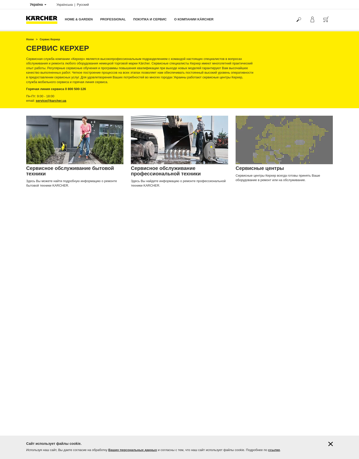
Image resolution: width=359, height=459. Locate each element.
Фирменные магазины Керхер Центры (52, 399)
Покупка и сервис (150, 19)
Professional (113, 19)
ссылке (274, 450)
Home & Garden (79, 19)
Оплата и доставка (39, 317)
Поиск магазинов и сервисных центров (53, 403)
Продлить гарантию (39, 325)
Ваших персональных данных (132, 450)
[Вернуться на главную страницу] (43, 19)
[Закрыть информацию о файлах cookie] (330, 444)
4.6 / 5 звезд (270, 328)
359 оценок (269, 332)
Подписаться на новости (43, 412)
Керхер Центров (219, 347)
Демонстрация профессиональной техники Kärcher (61, 420)
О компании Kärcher (193, 19)
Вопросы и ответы (38, 407)
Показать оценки (273, 337)
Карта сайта (34, 416)
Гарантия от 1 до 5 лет (42, 321)
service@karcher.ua (51, 100)
